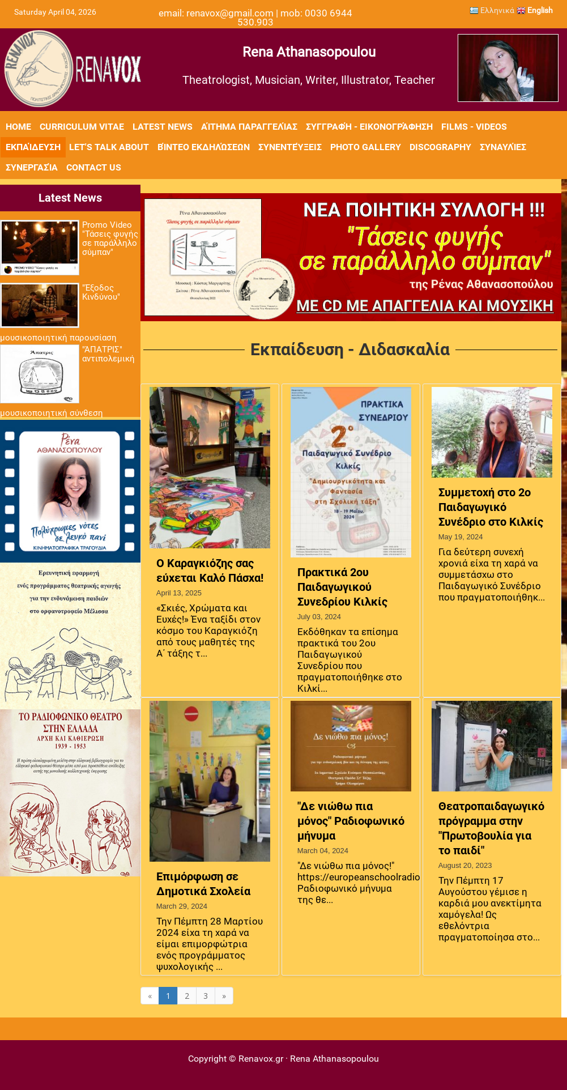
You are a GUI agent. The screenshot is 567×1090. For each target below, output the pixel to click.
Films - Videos (474, 126)
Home (18, 126)
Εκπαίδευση (33, 147)
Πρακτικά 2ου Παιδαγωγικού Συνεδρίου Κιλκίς (342, 586)
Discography (440, 147)
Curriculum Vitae (82, 126)
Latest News (163, 126)
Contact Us (93, 167)
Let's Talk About (109, 147)
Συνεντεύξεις (290, 147)
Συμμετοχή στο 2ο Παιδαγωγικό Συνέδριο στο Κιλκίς (490, 507)
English (535, 10)
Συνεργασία (32, 167)
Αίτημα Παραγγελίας (249, 126)
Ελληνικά (492, 10)
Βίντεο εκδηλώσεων (203, 147)
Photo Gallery (365, 147)
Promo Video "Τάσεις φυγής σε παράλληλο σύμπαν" (110, 238)
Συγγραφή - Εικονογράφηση (369, 126)
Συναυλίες (503, 147)
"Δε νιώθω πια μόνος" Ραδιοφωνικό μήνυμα (350, 820)
